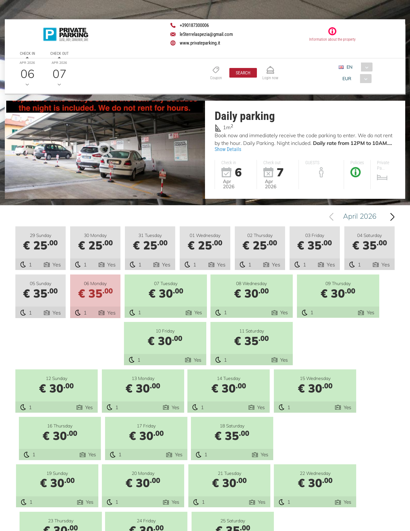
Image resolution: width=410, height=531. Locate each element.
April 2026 (359, 216)
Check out (59, 53)
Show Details (228, 149)
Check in (27, 53)
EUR (346, 78)
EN (349, 67)
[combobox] (358, 67)
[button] (243, 73)
